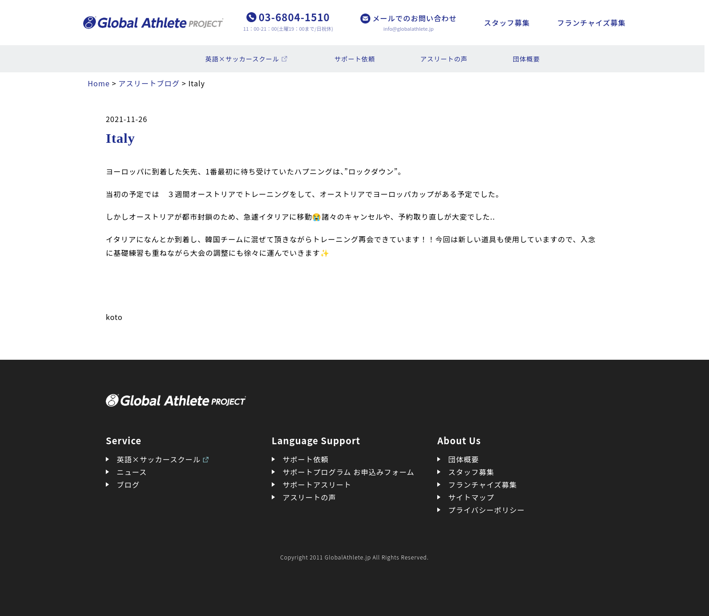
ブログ (128, 484)
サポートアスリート (317, 484)
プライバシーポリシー (486, 509)
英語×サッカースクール (242, 58)
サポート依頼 (355, 58)
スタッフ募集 (507, 22)
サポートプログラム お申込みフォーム (349, 471)
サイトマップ (471, 497)
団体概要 (526, 58)
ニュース (132, 471)
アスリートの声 (444, 58)
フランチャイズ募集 (591, 22)
